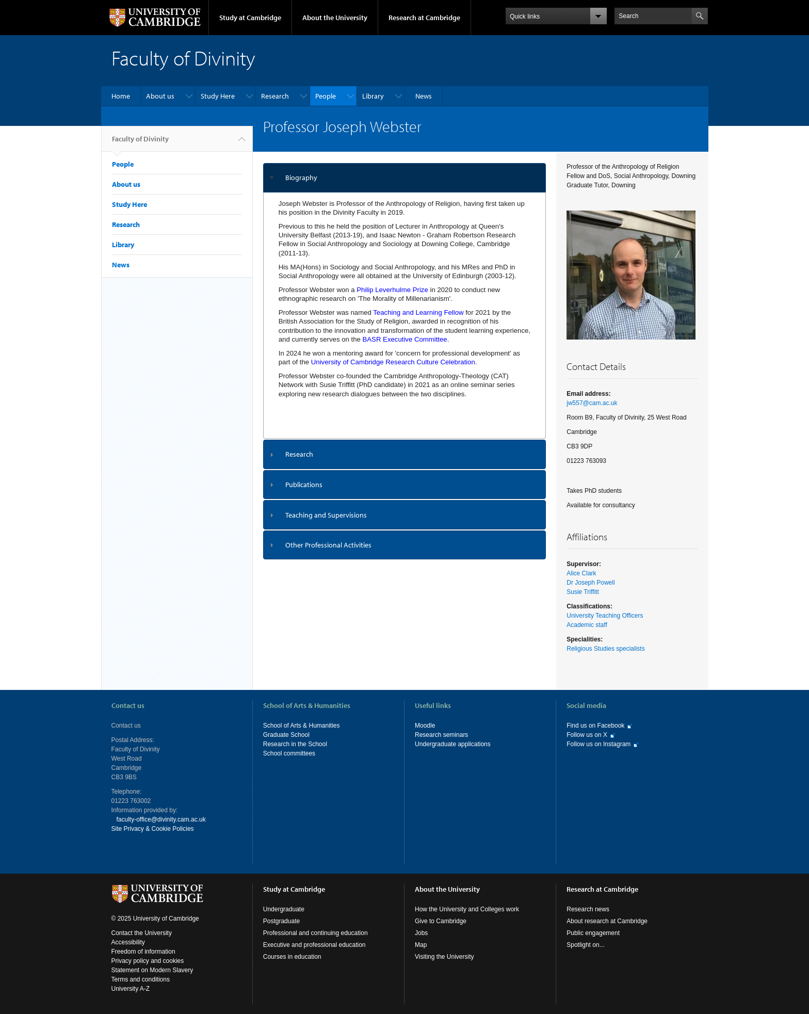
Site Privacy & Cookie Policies (152, 828)
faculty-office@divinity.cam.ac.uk (161, 819)
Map (421, 944)
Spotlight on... (585, 944)
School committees (289, 753)
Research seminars (441, 734)
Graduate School (286, 734)
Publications (303, 484)
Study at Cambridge (250, 17)
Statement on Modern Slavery (152, 970)
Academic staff (587, 625)
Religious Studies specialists (605, 648)
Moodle (425, 725)
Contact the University (141, 933)
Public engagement (593, 933)
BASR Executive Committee (405, 339)
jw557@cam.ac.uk (592, 403)
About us (160, 96)
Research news (588, 909)
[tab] (404, 177)
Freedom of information (143, 951)
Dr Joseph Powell (590, 582)
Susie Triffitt (582, 591)
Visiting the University (444, 956)
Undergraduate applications (453, 744)
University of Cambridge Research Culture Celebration (393, 362)
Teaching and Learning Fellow (418, 312)
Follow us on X (587, 734)
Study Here (218, 96)
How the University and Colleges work (467, 909)
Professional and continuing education (315, 933)
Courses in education (292, 956)
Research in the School (295, 744)
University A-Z (130, 988)
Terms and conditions (140, 979)
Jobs (421, 933)
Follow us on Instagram (598, 744)
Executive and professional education (314, 944)
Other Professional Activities (328, 545)
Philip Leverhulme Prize (392, 290)
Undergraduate (283, 909)
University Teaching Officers (605, 615)
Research (275, 96)
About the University (334, 17)
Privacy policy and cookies (147, 960)
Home (120, 96)
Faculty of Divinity (140, 143)
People (325, 96)
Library (373, 96)
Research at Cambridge (424, 17)
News (423, 96)
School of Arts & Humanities (301, 725)
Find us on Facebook (595, 725)
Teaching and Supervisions (326, 515)
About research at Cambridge (607, 921)
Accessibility (128, 942)
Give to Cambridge (440, 921)
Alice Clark (581, 573)
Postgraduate (281, 921)
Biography (301, 177)
